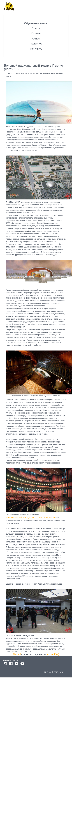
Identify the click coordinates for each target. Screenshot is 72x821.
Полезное (36, 43)
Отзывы (36, 33)
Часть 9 (17, 654)
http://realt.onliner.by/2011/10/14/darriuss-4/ (30, 517)
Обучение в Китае (35, 23)
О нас (36, 38)
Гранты (36, 28)
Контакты (36, 48)
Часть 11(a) (53, 654)
